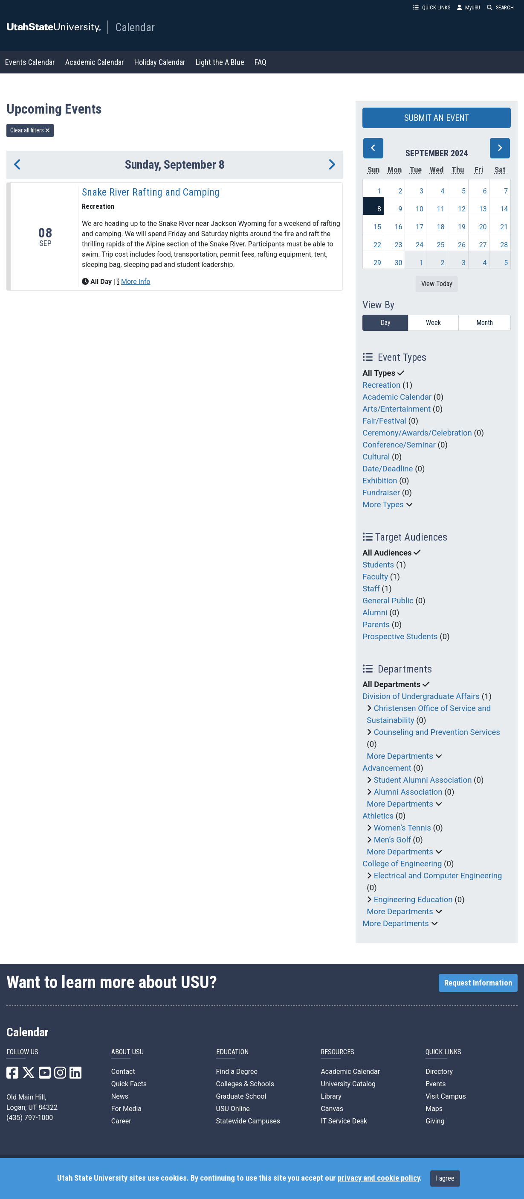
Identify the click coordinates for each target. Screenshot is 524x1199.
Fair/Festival (384, 421)
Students (378, 565)
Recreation (381, 385)
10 (419, 209)
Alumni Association (408, 792)
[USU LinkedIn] (75, 1075)
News (119, 1096)
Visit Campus (446, 1096)
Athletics (378, 816)
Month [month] (484, 323)
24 (419, 245)
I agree (445, 1178)
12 (462, 209)
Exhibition (379, 480)
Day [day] (385, 323)
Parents (376, 624)
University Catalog (348, 1084)
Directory (439, 1071)
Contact (123, 1071)
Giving (435, 1121)
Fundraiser (381, 492)
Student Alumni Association (423, 780)
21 (504, 227)
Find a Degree (237, 1071)
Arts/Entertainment (396, 409)
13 (483, 209)
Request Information (478, 983)
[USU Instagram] (60, 1075)
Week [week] (433, 323)
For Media (126, 1109)
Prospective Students (399, 636)
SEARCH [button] (500, 7)
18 (441, 227)
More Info (136, 282)
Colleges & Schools (245, 1084)
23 (398, 245)
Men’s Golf (392, 840)
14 (504, 209)
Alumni (374, 612)
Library (331, 1096)
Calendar (135, 27)
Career (121, 1121)
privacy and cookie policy (379, 1178)
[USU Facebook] (12, 1075)
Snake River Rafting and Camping (151, 192)
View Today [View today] (436, 284)
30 (398, 263)
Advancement (386, 768)
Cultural (376, 457)
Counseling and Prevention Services (437, 732)
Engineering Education (413, 899)
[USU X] (28, 1075)
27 (483, 245)
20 (483, 227)
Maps (434, 1109)
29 (377, 263)
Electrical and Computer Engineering (438, 875)
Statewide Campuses (248, 1121)
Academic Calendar (94, 62)
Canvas (332, 1109)
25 (441, 245)
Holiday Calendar (159, 62)
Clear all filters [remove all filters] (30, 130)
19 (462, 227)
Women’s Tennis (402, 828)
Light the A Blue (220, 62)
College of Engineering (402, 864)
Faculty (375, 577)
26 (462, 245)
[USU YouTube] (45, 1075)
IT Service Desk (344, 1121)
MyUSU (468, 7)
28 (504, 245)
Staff (370, 589)
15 (377, 227)
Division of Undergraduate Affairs (421, 696)
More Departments (400, 756)
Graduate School (241, 1096)
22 (377, 245)
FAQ (260, 62)
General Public (387, 600)
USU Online (233, 1109)
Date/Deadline (387, 469)
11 (441, 209)
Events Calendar (30, 62)
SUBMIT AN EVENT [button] (436, 118)
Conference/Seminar (399, 445)
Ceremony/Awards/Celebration (417, 433)
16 (398, 227)
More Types (383, 504)
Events (436, 1084)
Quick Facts (129, 1084)
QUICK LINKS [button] (431, 7)
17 (419, 227)
